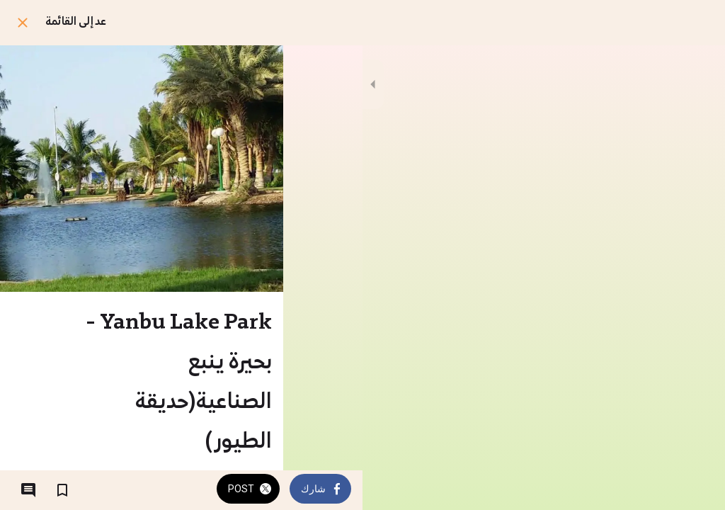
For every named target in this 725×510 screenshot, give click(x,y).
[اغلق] (22, 22)
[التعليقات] (28, 490)
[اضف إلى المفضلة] (62, 490)
